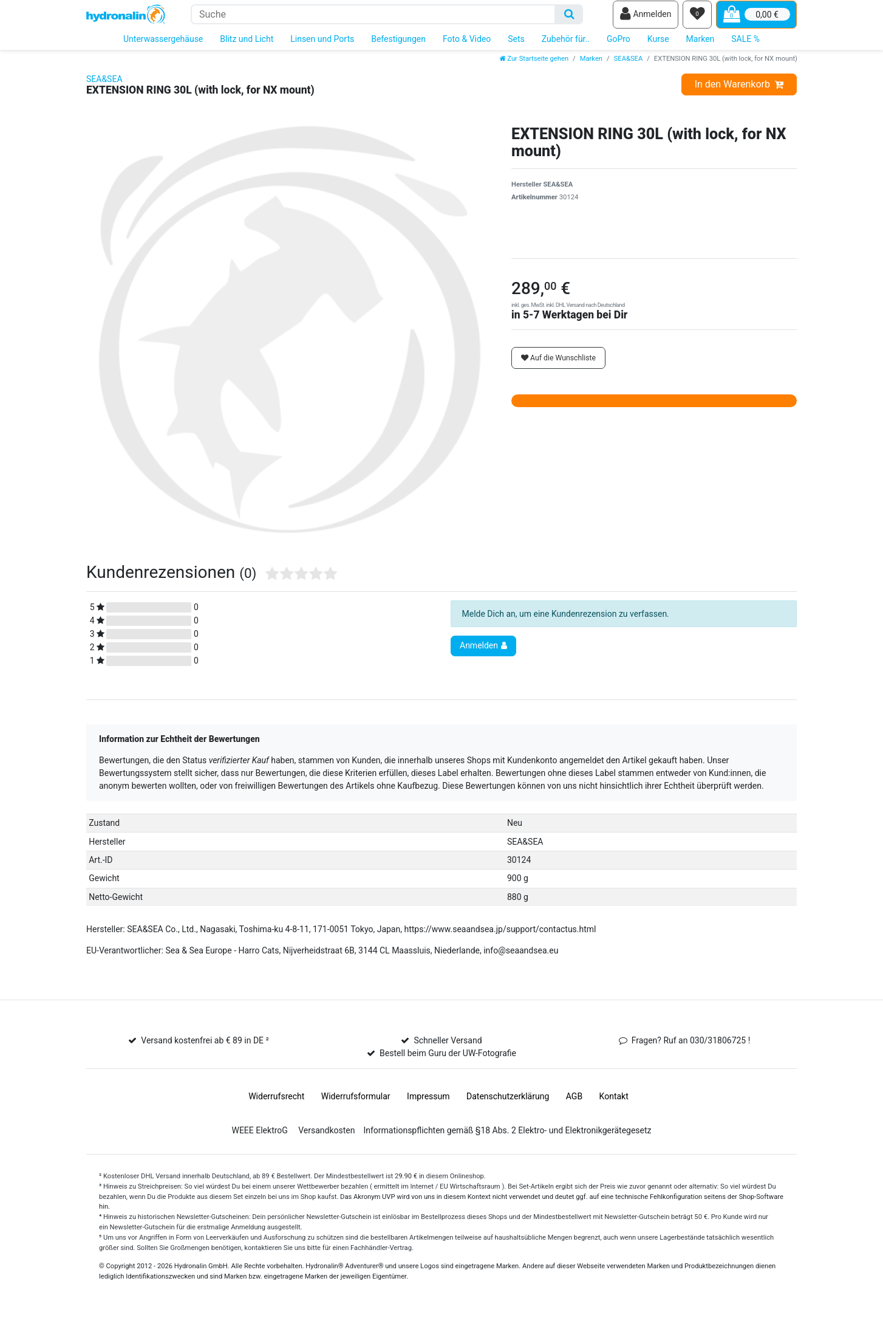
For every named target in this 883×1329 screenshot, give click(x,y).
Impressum (428, 1105)
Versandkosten (326, 1139)
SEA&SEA (628, 67)
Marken (700, 47)
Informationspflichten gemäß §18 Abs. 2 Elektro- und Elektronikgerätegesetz (507, 1139)
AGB (574, 1105)
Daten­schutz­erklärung (507, 1105)
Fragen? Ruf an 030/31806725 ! (691, 1049)
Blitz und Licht (246, 47)
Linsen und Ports (322, 47)
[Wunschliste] (697, 19)
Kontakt (614, 1105)
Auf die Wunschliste (558, 366)
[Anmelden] (645, 19)
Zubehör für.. (566, 47)
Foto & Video (467, 47)
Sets (516, 47)
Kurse (658, 47)
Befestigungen (398, 47)
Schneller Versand (448, 1049)
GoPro (618, 47)
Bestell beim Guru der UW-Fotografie (448, 1061)
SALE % (745, 47)
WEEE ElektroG (259, 1139)
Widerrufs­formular (355, 1105)
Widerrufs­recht (276, 1105)
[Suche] (569, 18)
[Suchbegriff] (373, 18)
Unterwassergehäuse (163, 47)
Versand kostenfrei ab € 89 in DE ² (204, 1049)
